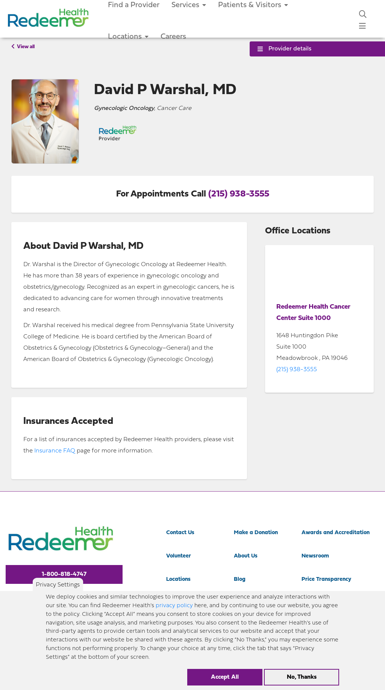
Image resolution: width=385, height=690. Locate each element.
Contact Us (180, 533)
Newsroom (315, 556)
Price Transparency (326, 579)
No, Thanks (302, 677)
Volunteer (178, 556)
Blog (240, 579)
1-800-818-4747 (64, 574)
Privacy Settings (58, 585)
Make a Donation (256, 533)
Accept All (225, 677)
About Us (246, 556)
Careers (173, 37)
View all (23, 47)
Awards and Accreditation (336, 533)
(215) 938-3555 (238, 194)
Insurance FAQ (54, 451)
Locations (128, 37)
